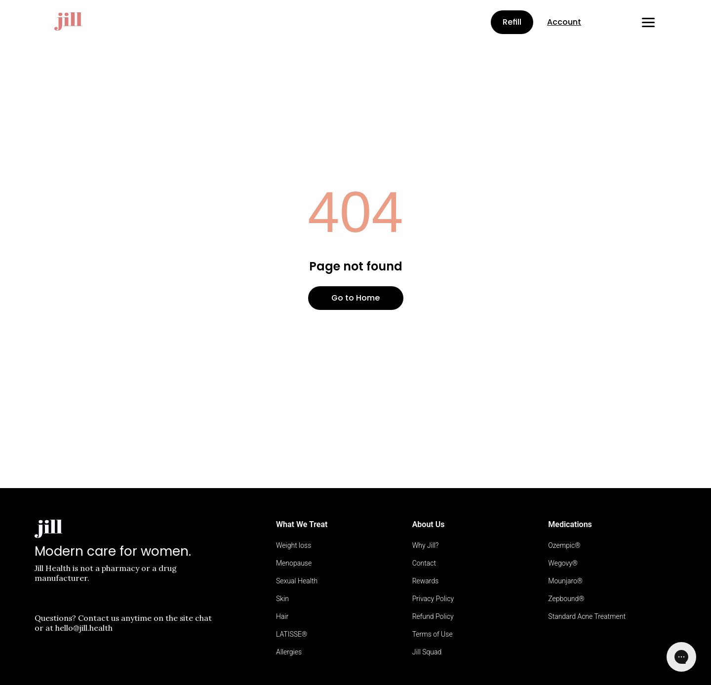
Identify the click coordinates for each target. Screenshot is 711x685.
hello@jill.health (84, 628)
